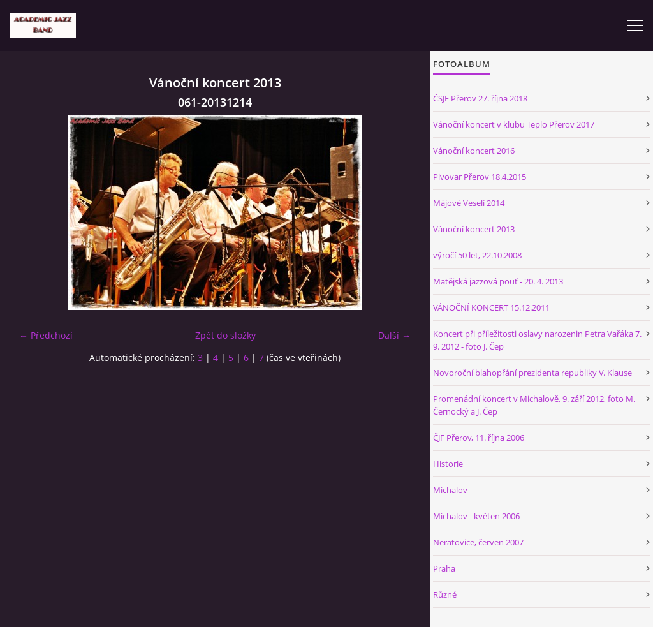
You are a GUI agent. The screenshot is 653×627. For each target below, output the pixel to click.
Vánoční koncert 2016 (474, 150)
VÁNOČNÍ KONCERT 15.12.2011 (491, 307)
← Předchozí (46, 335)
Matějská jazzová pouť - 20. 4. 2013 (498, 281)
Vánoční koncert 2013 (474, 229)
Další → (394, 335)
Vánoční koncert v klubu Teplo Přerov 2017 (513, 124)
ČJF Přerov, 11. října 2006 (478, 437)
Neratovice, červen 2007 (478, 542)
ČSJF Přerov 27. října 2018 (480, 98)
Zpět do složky (225, 335)
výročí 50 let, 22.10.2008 (477, 255)
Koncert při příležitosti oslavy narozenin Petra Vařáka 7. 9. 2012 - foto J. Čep (537, 340)
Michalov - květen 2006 (476, 516)
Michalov (450, 490)
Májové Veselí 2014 (468, 203)
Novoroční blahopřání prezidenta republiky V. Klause (532, 372)
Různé (445, 594)
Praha (444, 568)
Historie (448, 463)
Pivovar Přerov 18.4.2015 (479, 176)
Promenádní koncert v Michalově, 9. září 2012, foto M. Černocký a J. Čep (534, 405)
